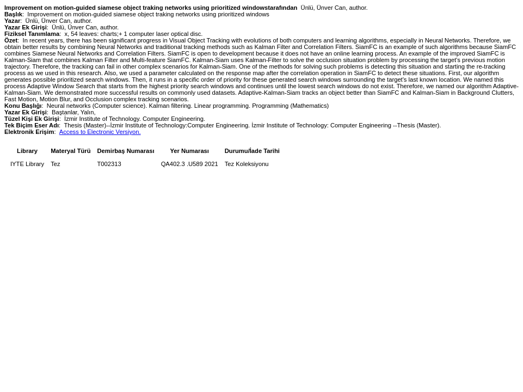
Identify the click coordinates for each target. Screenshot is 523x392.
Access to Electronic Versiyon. (100, 131)
